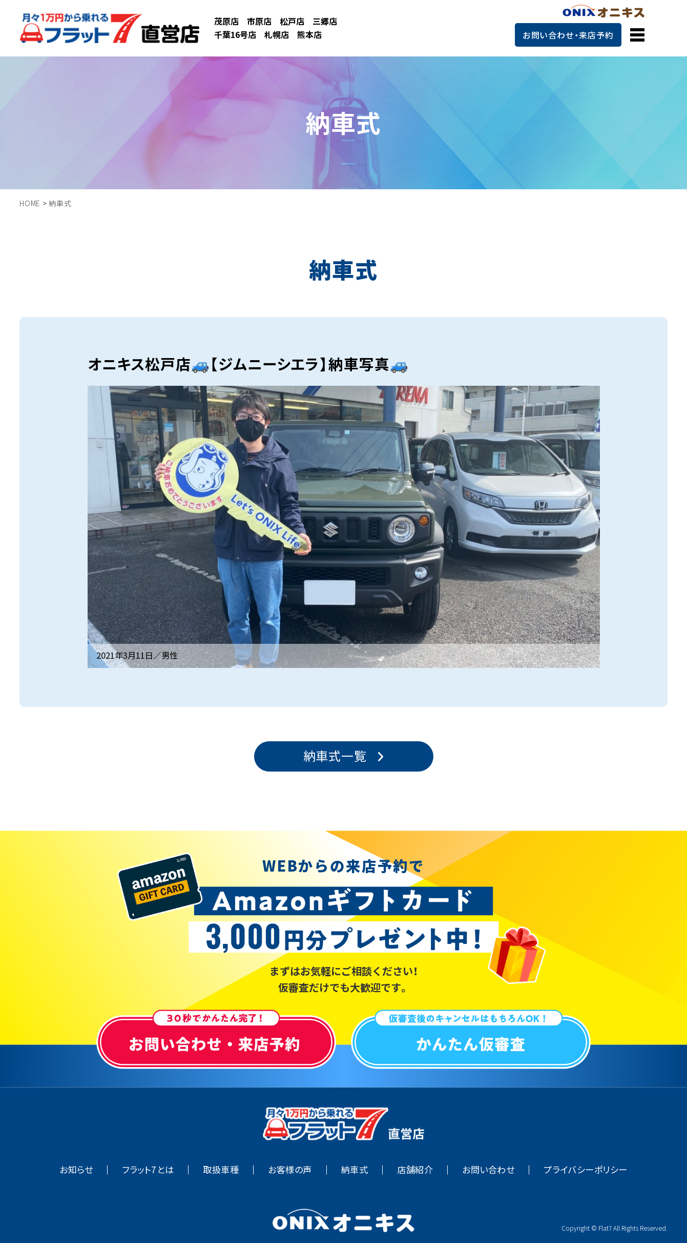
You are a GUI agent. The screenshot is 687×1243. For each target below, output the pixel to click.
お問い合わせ (488, 1169)
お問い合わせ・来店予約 (568, 35)
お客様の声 (290, 1169)
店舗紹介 (415, 1169)
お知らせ (76, 1169)
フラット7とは (148, 1169)
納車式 (354, 1169)
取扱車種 (221, 1169)
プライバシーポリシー (585, 1169)
